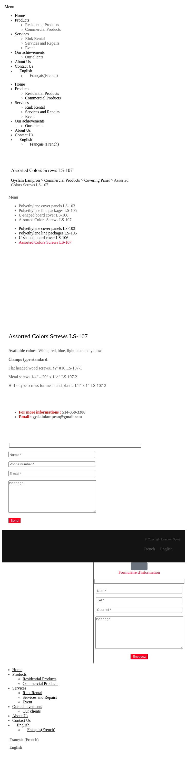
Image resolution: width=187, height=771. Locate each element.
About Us (23, 61)
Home (20, 15)
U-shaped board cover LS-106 (43, 215)
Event (30, 48)
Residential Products (42, 25)
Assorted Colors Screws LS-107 (45, 220)
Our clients (34, 57)
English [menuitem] (166, 555)
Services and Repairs (42, 43)
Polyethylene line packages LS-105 (48, 210)
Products (22, 20)
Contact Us (24, 66)
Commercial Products (43, 29)
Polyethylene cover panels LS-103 (47, 206)
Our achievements (30, 52)
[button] (9, 7)
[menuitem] (98, 71)
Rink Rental (35, 38)
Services (22, 34)
